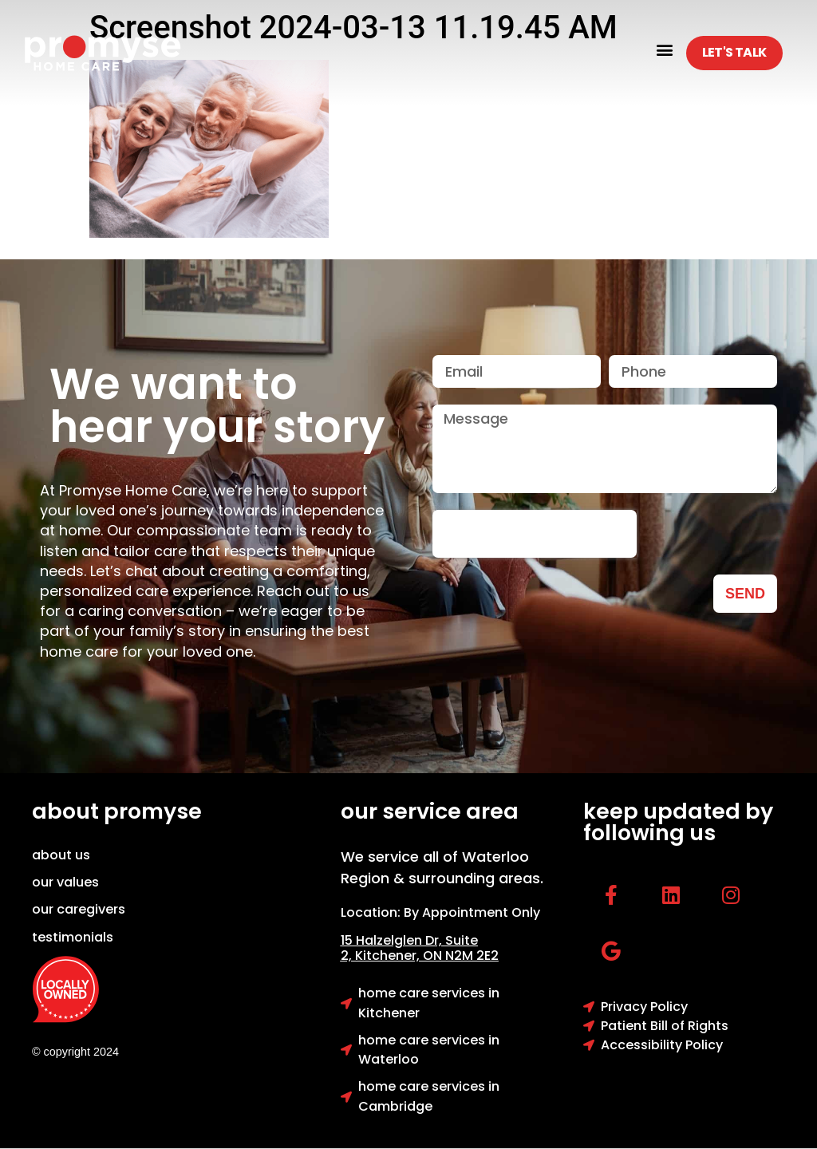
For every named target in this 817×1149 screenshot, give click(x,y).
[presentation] (534, 534)
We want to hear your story (217, 405)
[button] (665, 49)
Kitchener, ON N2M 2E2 (427, 955)
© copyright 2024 (75, 1051)
